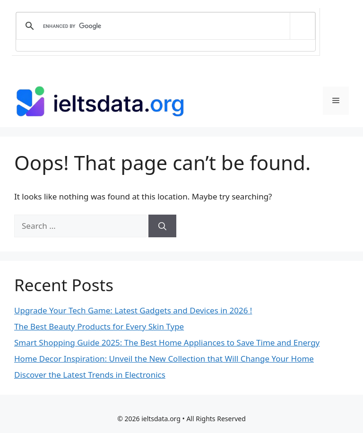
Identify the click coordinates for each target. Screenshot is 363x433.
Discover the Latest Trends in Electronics (89, 374)
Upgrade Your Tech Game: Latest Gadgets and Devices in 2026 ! (133, 310)
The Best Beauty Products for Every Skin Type (99, 326)
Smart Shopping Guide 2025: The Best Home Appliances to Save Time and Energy (167, 342)
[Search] (162, 226)
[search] (164, 26)
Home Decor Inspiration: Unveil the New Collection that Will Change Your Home (164, 358)
